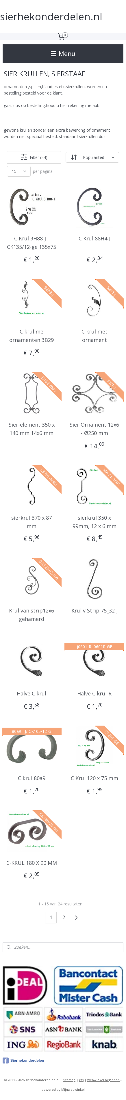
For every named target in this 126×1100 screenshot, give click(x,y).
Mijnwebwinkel (73, 1089)
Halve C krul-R (94, 693)
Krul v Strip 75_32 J (94, 610)
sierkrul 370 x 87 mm (31, 521)
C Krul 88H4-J (94, 238)
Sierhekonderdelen (23, 1060)
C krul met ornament (94, 335)
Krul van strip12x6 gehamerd (31, 614)
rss (81, 1080)
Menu (63, 54)
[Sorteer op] (92, 157)
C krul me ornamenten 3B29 (31, 335)
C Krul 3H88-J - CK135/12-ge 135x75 (31, 242)
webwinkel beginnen (103, 1080)
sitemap (69, 1080)
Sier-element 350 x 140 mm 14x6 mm (32, 428)
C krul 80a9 (31, 778)
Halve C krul (31, 693)
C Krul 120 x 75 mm (94, 778)
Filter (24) (34, 157)
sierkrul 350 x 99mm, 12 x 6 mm (94, 521)
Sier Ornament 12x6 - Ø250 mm (94, 428)
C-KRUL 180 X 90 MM (31, 862)
